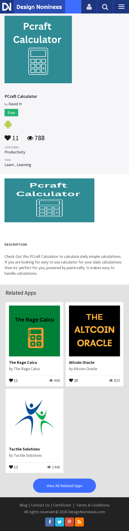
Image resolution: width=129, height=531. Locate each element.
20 (73, 380)
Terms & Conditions (93, 505)
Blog (23, 505)
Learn (9, 164)
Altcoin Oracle (81, 362)
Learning (24, 164)
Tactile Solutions (24, 449)
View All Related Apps (64, 485)
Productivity (14, 152)
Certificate (62, 505)
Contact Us (40, 505)
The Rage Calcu (23, 362)
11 (11, 135)
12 (13, 466)
